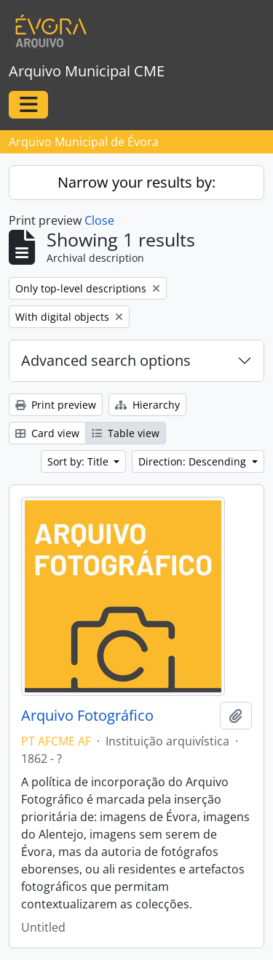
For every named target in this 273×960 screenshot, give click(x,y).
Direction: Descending (193, 461)
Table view (125, 433)
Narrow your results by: (136, 182)
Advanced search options (106, 360)
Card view (47, 433)
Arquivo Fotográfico (87, 715)
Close (99, 220)
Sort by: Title (79, 461)
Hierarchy (147, 405)
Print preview (55, 405)
